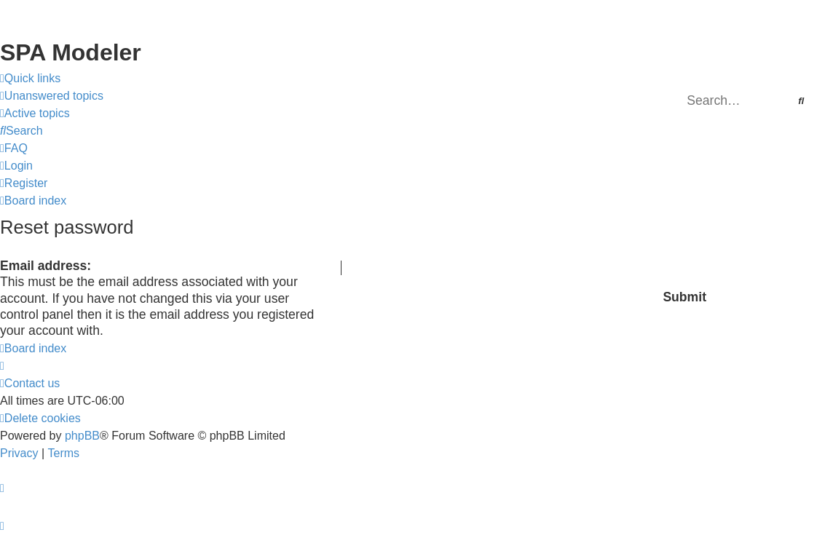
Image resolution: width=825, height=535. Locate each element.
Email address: (45, 265)
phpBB (82, 435)
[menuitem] (51, 96)
